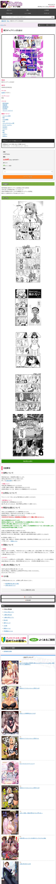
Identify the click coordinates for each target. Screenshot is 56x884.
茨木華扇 (5, 108)
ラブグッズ (46, 13)
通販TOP (3, 21)
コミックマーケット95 (8, 123)
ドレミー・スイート (8, 110)
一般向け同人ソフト (8, 617)
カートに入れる (28, 176)
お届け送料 (9, 480)
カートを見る (50, 25)
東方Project (5, 103)
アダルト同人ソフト (8, 612)
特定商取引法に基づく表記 (12, 583)
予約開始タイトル (7, 631)
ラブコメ (5, 128)
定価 (4, 152)
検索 (52, 17)
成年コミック (6, 623)
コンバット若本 (7, 116)
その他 (4, 625)
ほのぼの (5, 127)
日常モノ (5, 136)
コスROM (46, 10)
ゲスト (2, 25)
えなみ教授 (5, 119)
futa (4, 117)
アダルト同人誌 (7, 609)
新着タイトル (6, 628)
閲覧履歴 (28, 600)
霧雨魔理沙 (5, 107)
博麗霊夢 (5, 105)
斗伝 (4, 121)
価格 (4, 157)
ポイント (5, 162)
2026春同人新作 (7, 651)
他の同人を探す (28, 461)
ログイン (42, 25)
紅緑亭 (3, 92)
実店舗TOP (51, 4)
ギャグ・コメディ (7, 125)
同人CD (5, 620)
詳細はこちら (14, 541)
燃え (4, 132)
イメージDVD (28, 13)
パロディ (5, 134)
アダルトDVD (9, 13)
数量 (4, 168)
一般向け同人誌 (7, 614)
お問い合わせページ (10, 585)
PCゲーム (9, 10)
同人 (28, 10)
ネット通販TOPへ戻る (28, 590)
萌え (4, 130)
